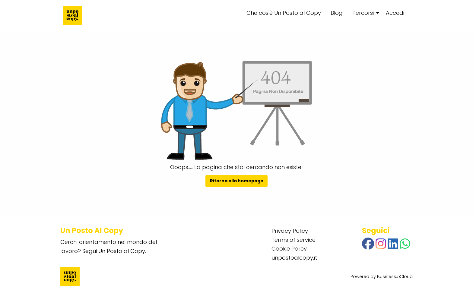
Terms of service (293, 240)
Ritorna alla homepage (236, 181)
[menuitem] (364, 13)
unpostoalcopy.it (294, 257)
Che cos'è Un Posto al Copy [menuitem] (283, 13)
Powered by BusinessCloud (382, 276)
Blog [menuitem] (337, 13)
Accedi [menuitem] (395, 13)
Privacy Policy (289, 231)
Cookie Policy (289, 248)
